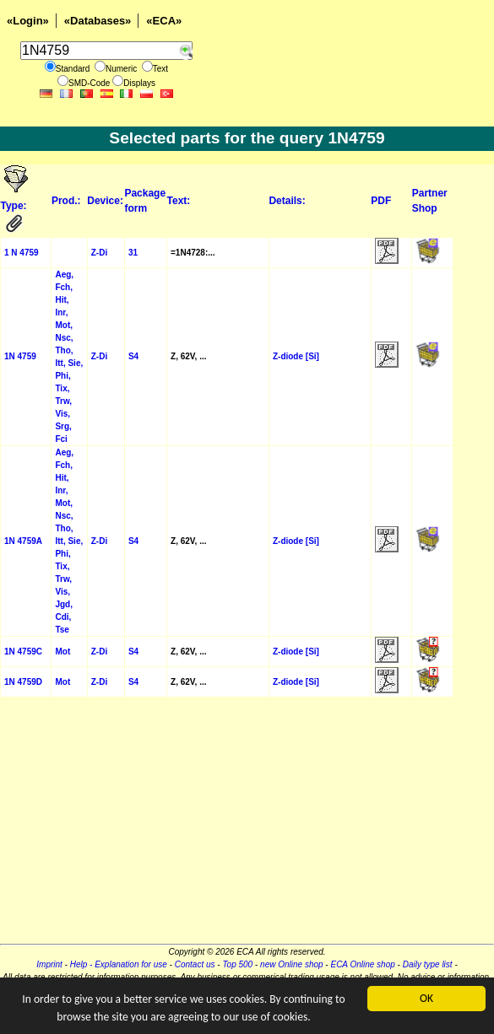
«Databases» (98, 20)
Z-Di (99, 252)
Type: (15, 206)
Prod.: (66, 201)
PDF (381, 201)
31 (133, 252)
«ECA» (164, 20)
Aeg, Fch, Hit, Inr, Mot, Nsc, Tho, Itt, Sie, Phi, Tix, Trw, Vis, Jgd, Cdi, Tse (69, 541)
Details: (287, 201)
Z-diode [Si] (296, 356)
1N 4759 (20, 356)
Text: (179, 201)
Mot (62, 651)
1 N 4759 (21, 252)
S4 (133, 356)
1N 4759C (23, 651)
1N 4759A (23, 541)
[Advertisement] (247, 826)
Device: (105, 201)
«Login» (28, 20)
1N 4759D (23, 682)
